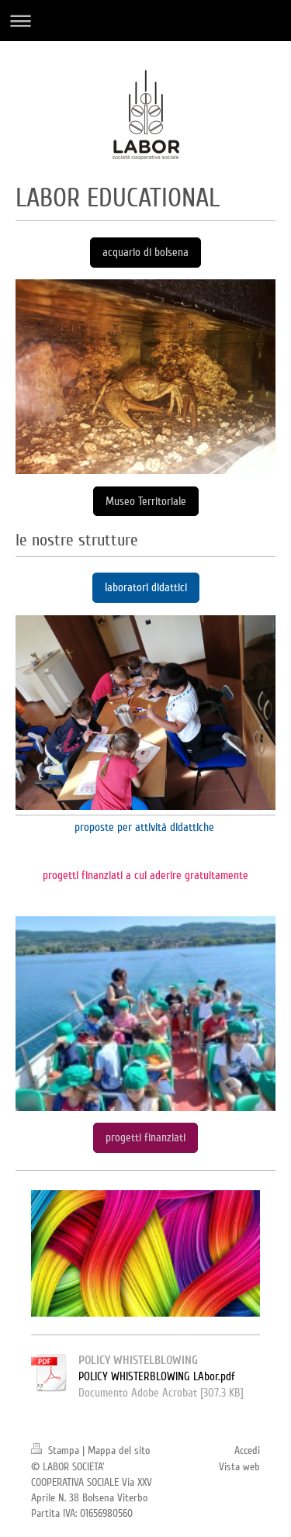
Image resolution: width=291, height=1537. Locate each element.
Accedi (247, 1450)
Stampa (56, 1450)
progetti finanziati (145, 1137)
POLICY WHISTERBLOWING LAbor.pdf (156, 1376)
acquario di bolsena (145, 252)
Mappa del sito (119, 1450)
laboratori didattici (146, 587)
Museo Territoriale (146, 501)
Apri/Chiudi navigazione (145, 20)
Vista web (239, 1466)
